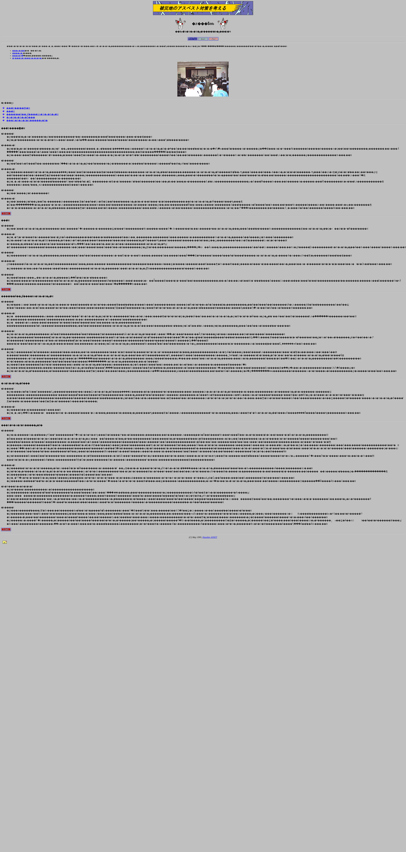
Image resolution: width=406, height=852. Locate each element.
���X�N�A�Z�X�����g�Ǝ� (27, 120)
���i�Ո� (17, 56)
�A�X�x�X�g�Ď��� (20, 117)
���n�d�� (18, 51)
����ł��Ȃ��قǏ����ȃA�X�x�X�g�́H (32, 114)
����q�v (17, 53)
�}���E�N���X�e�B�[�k (27, 58)
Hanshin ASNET (210, 537)
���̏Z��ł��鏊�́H (18, 108)
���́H (10, 111)
